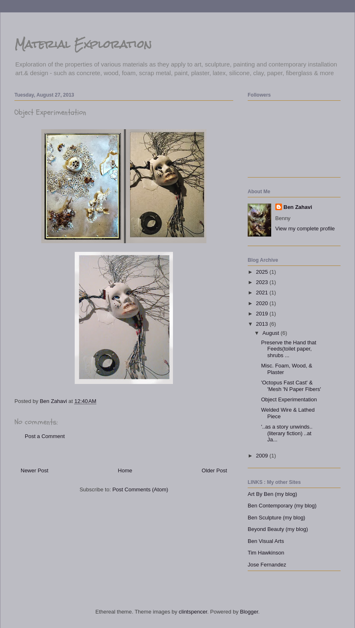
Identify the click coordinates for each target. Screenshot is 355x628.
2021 (263, 292)
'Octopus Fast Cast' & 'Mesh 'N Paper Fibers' (291, 385)
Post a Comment (45, 436)
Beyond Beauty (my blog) (278, 529)
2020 (263, 303)
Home (125, 470)
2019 (263, 313)
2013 (263, 324)
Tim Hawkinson (266, 553)
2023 (263, 282)
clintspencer (193, 612)
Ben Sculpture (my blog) (276, 517)
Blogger (249, 612)
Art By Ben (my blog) (272, 494)
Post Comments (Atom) (140, 489)
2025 (263, 272)
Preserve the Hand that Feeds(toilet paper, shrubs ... (288, 348)
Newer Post (34, 470)
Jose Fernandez (267, 565)
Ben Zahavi (298, 207)
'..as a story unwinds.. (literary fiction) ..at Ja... (286, 433)
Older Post (214, 470)
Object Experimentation (289, 399)
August (272, 333)
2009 (263, 456)
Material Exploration (83, 44)
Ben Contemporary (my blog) (282, 505)
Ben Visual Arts (266, 541)
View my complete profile (305, 228)
